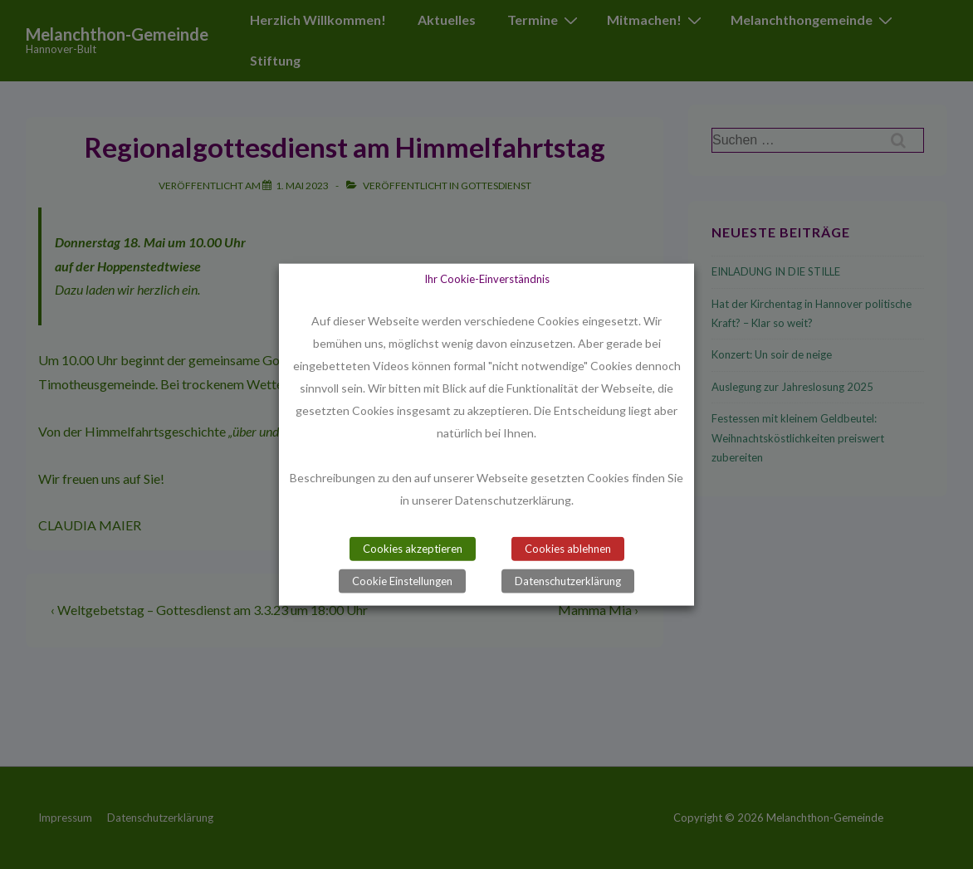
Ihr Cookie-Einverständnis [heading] (487, 278)
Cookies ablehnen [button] (568, 548)
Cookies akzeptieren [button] (412, 548)
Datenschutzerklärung (568, 581)
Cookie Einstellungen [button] (402, 581)
